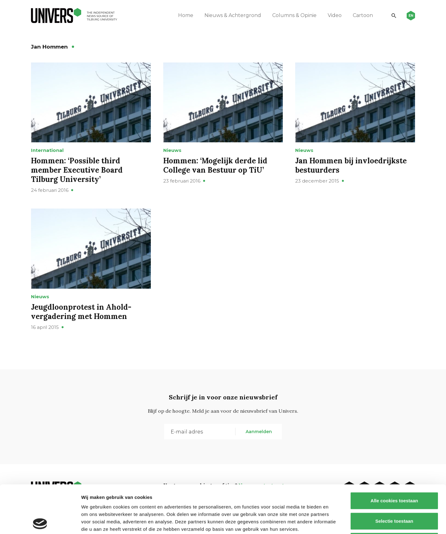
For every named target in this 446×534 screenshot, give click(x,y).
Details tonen (334, 521)
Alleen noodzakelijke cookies (394, 493)
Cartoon (363, 15)
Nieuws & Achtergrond (232, 15)
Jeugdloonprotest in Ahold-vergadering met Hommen (81, 311)
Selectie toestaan (394, 473)
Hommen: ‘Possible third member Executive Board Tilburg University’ (77, 170)
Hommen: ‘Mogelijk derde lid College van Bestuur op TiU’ (215, 165)
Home (185, 15)
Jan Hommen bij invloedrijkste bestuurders (351, 165)
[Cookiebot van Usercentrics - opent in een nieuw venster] (40, 522)
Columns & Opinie (294, 15)
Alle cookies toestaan (394, 452)
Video (335, 15)
